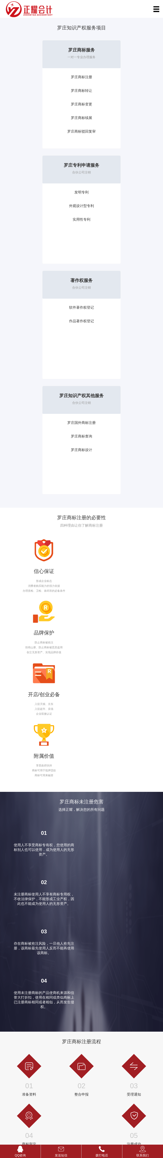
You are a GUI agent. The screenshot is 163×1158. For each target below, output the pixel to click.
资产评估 (47, 1055)
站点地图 (77, 1125)
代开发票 (47, 1037)
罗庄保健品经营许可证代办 (97, 1049)
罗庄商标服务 (42, 49)
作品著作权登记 (42, 206)
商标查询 (8, 1031)
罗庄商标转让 (42, 90)
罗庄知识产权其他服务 (120, 165)
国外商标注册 (11, 1025)
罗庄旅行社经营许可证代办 (97, 1043)
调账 (45, 1025)
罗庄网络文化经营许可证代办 (99, 1055)
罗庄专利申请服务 (120, 49)
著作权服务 (42, 165)
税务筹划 (47, 1049)
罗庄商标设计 (120, 219)
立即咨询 (9, 704)
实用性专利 (120, 104)
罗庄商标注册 (42, 77)
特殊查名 (126, 1025)
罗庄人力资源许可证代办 (96, 1025)
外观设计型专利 (120, 90)
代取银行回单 (50, 1043)
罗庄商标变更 (42, 104)
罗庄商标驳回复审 (42, 131)
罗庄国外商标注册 (120, 192)
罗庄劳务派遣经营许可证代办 (99, 1031)
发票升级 (47, 1031)
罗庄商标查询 (120, 206)
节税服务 (126, 1037)
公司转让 (126, 1049)
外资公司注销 (129, 1055)
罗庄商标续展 (42, 118)
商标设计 (8, 1037)
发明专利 (120, 77)
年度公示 (126, 1043)
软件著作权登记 (42, 192)
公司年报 (126, 1031)
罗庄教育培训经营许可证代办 (99, 1037)
